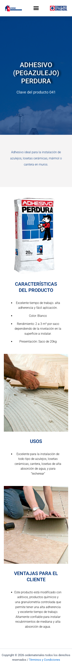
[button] (36, 8)
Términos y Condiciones (44, 659)
